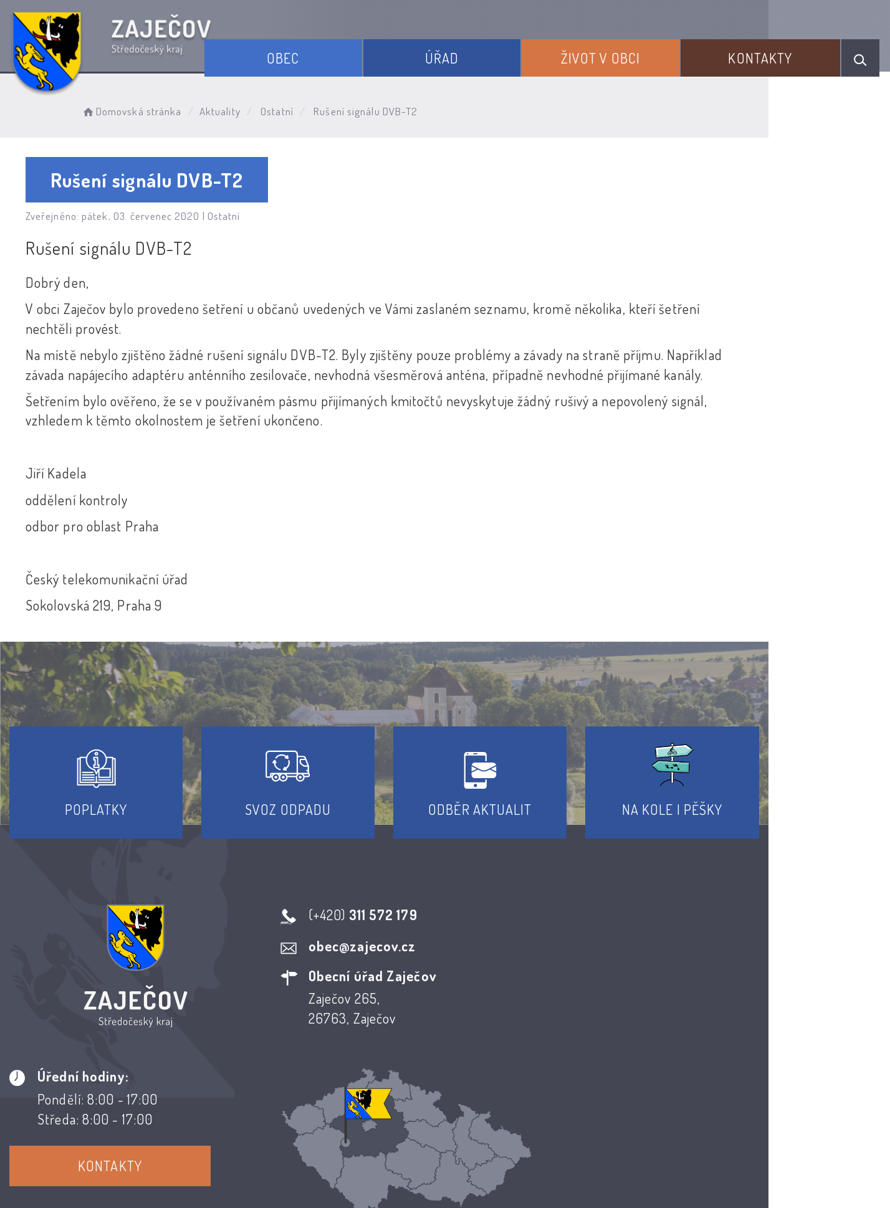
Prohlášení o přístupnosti (353, 1095)
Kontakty (766, 55)
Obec (314, 55)
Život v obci (614, 55)
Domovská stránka (141, 109)
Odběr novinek (491, 1095)
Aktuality (230, 109)
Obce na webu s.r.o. (627, 1156)
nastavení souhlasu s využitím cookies (710, 1176)
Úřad (464, 55)
